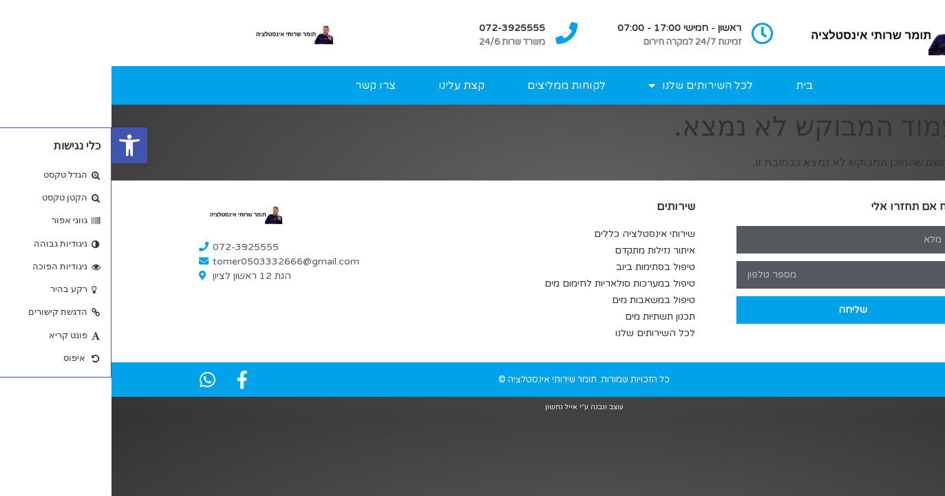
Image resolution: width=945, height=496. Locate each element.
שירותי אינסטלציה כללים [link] (533, 234)
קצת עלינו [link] (350, 85)
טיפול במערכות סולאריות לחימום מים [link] (508, 283)
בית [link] (692, 85)
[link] (18, 145)
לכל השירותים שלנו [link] (589, 85)
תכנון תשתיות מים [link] (548, 316)
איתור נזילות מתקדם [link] (543, 250)
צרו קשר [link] (264, 85)
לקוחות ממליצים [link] (455, 85)
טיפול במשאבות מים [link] (542, 300)
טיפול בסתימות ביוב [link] (544, 267)
